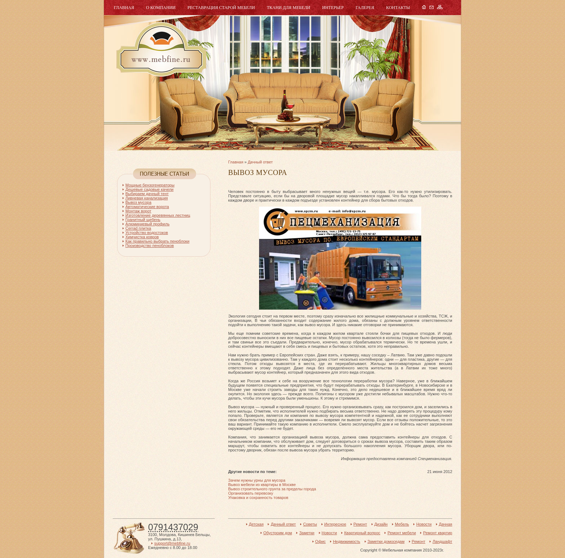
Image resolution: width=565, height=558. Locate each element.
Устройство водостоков (146, 232)
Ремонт (360, 524)
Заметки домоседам (386, 541)
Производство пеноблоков (149, 245)
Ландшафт (442, 541)
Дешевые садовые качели (149, 189)
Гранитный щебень (142, 219)
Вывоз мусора (138, 202)
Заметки (306, 533)
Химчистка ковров (142, 237)
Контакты (398, 7)
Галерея (365, 7)
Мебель (160, 49)
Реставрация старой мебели (221, 7)
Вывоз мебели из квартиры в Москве (262, 484)
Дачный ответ (260, 162)
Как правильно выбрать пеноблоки (157, 241)
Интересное (335, 524)
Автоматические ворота (147, 206)
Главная (124, 7)
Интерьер (333, 7)
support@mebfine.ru (172, 543)
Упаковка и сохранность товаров (258, 497)
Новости (424, 524)
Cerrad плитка (138, 228)
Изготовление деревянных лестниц (157, 215)
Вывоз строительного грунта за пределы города (272, 489)
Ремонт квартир (437, 533)
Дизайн (381, 524)
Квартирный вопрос (362, 533)
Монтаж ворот (138, 211)
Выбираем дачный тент (147, 194)
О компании (160, 7)
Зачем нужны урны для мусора (256, 480)
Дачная (445, 524)
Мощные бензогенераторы (149, 185)
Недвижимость (346, 541)
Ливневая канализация (146, 198)
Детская (256, 524)
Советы (310, 524)
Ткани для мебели (288, 7)
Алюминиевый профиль (147, 224)
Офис (320, 541)
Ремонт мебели (401, 533)
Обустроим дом (277, 533)
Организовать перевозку (250, 493)
